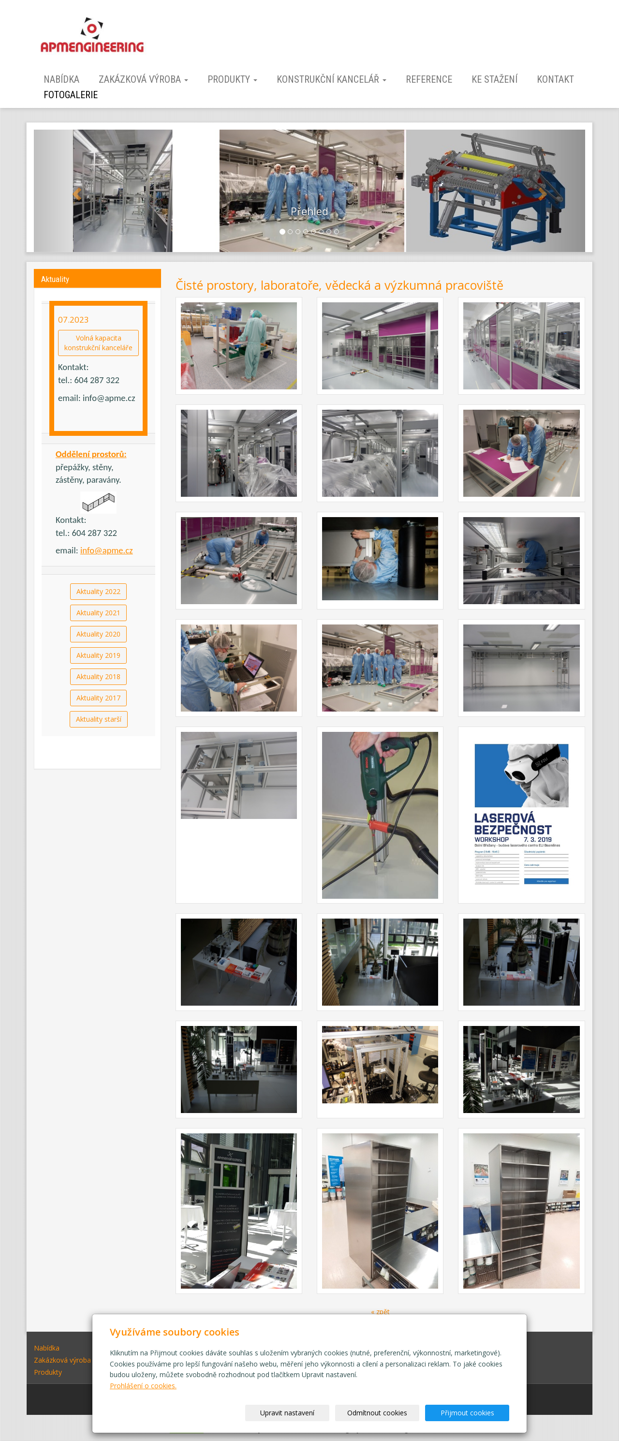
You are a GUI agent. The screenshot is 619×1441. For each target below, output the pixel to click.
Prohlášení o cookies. (143, 1385)
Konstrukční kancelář (331, 79)
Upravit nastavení (313, 1412)
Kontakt (555, 79)
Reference (429, 79)
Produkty (232, 79)
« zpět (380, 1311)
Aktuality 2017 (98, 697)
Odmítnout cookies (393, 1412)
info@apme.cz (106, 550)
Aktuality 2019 (98, 655)
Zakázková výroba (143, 79)
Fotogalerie (71, 95)
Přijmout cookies (472, 1412)
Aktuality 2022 (98, 591)
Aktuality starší (98, 719)
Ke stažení (494, 79)
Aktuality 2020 (98, 634)
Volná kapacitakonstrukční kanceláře (98, 342)
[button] (75, 191)
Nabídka (61, 79)
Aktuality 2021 (98, 612)
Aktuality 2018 (98, 676)
